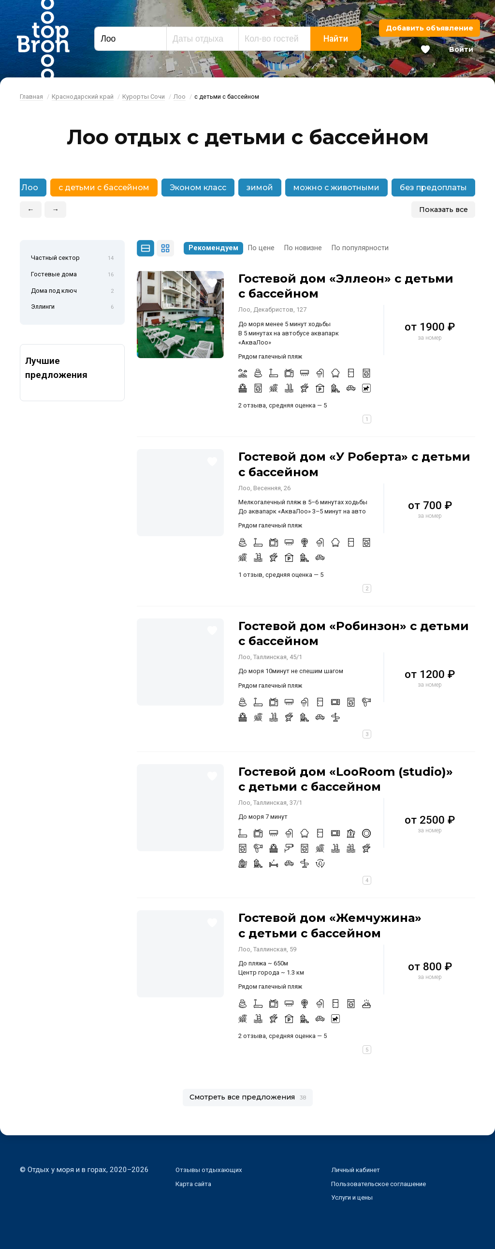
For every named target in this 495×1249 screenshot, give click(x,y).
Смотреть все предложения (247, 1097)
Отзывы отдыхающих (212, 1169)
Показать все (443, 209)
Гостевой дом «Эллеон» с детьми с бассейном (345, 286)
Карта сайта (195, 1183)
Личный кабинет (358, 1169)
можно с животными (336, 187)
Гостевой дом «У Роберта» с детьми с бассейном (354, 464)
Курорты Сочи (143, 96)
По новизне (303, 248)
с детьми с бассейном (103, 187)
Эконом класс (198, 187)
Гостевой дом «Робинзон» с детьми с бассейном (353, 633)
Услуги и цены (355, 1197)
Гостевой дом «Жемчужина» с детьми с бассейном (330, 925)
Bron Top (43, 38)
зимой (260, 187)
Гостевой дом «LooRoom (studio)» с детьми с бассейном (345, 779)
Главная (31, 96)
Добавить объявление (429, 28)
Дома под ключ (72, 291)
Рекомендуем (213, 248)
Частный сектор (72, 258)
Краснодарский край (83, 96)
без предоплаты (433, 187)
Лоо (180, 96)
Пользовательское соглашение (384, 1183)
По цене (261, 248)
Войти (461, 49)
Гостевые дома (72, 275)
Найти (335, 39)
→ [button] (55, 209)
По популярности (360, 248)
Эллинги (72, 307)
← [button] (30, 209)
